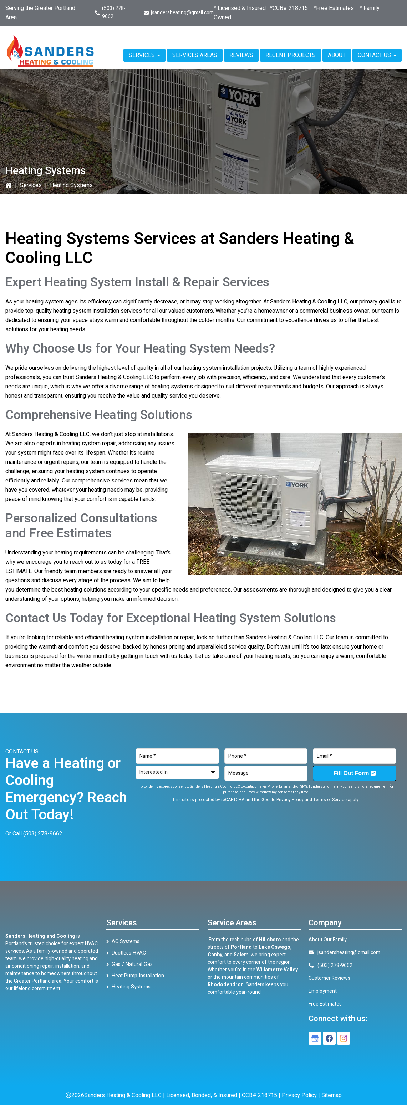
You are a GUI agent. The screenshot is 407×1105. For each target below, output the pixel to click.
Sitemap (331, 1095)
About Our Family (328, 939)
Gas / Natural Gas (130, 963)
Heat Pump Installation (136, 974)
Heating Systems (130, 985)
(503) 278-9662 (42, 833)
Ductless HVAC (128, 952)
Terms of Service (330, 800)
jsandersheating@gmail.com (182, 12)
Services (31, 185)
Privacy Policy (290, 800)
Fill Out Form (355, 773)
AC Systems (125, 941)
